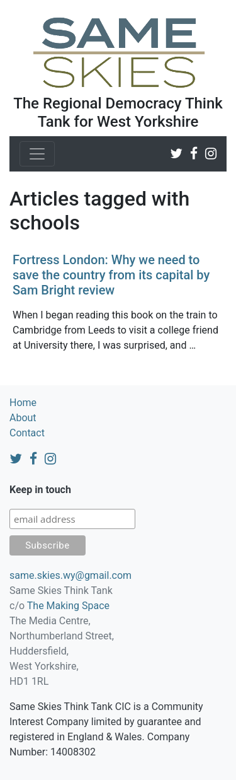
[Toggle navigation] (37, 153)
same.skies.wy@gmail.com (70, 575)
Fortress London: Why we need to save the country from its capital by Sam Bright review (111, 275)
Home (23, 403)
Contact (27, 433)
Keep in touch (40, 490)
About (23, 418)
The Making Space (68, 606)
